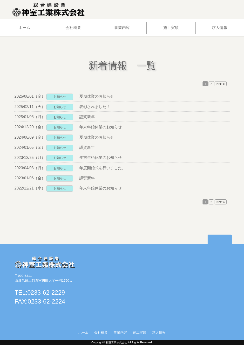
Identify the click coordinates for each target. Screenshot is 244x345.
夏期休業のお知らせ (96, 96)
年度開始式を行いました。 (102, 168)
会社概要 (73, 28)
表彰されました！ (94, 107)
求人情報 (219, 28)
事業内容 (122, 28)
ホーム (24, 28)
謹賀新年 (87, 117)
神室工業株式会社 (116, 342)
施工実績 (171, 28)
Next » (221, 84)
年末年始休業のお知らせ (100, 127)
